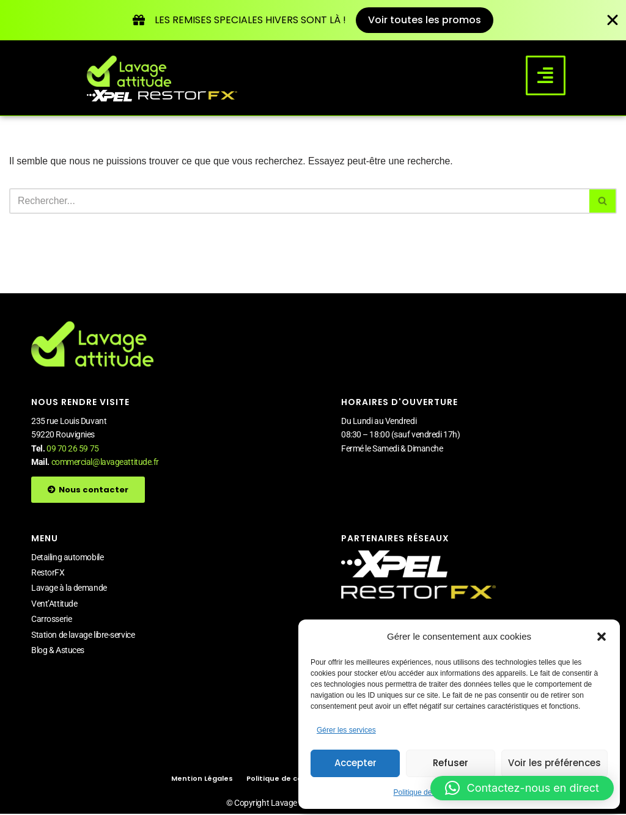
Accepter (355, 762)
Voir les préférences (554, 762)
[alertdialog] (313, 20)
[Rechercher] (299, 201)
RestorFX (47, 573)
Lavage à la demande (68, 589)
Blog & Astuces (57, 651)
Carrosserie (51, 620)
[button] (601, 636)
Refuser (450, 762)
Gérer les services (346, 730)
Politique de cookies (426, 792)
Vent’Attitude (54, 604)
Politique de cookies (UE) (292, 779)
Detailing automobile (67, 558)
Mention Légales (202, 779)
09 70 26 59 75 (72, 449)
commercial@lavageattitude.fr (105, 463)
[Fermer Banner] (612, 20)
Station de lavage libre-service (82, 635)
